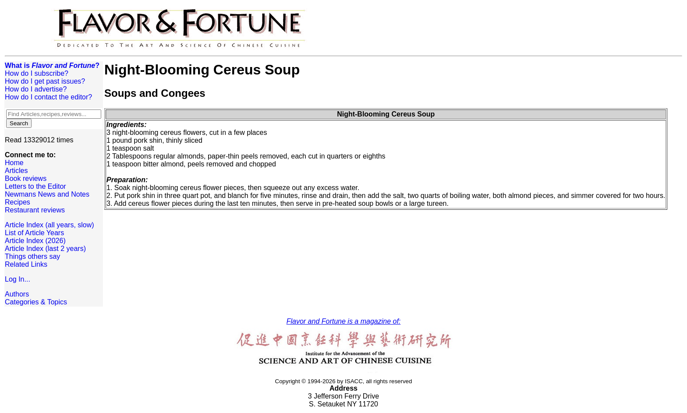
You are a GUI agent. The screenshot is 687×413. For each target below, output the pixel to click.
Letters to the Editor (35, 186)
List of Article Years (34, 233)
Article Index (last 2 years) (45, 248)
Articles (16, 170)
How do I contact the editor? (48, 97)
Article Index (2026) (35, 240)
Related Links (26, 264)
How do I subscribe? (36, 73)
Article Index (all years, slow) (49, 225)
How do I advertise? (36, 89)
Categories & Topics (36, 302)
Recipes (17, 202)
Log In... (17, 279)
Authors (17, 294)
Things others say (32, 256)
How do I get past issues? (45, 81)
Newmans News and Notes (47, 194)
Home (14, 162)
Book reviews (25, 178)
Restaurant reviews (35, 210)
